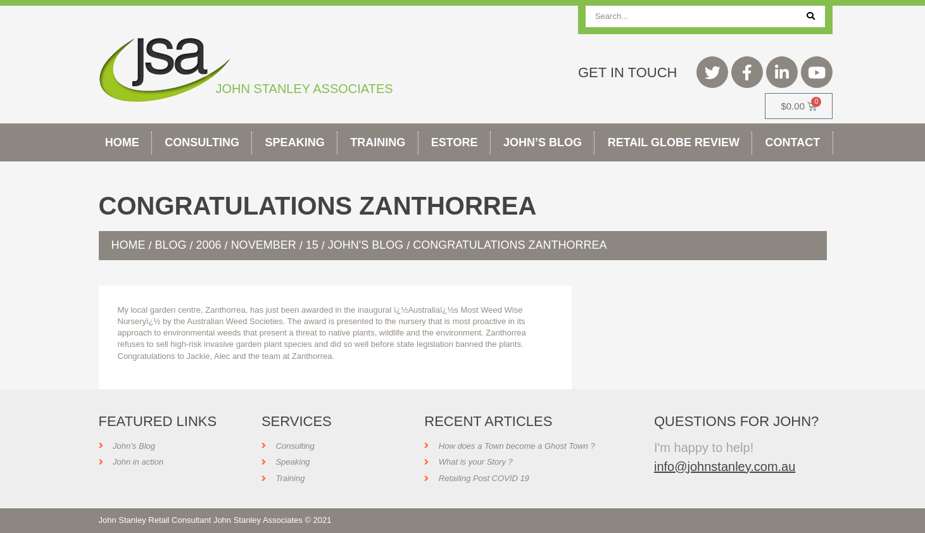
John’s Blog (542, 142)
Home (122, 142)
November (263, 245)
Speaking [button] (295, 142)
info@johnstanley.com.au (724, 466)
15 (312, 245)
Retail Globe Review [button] (673, 142)
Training (377, 142)
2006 (209, 245)
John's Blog (365, 245)
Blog (171, 245)
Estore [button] (454, 142)
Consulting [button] (202, 142)
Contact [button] (793, 142)
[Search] (810, 16)
